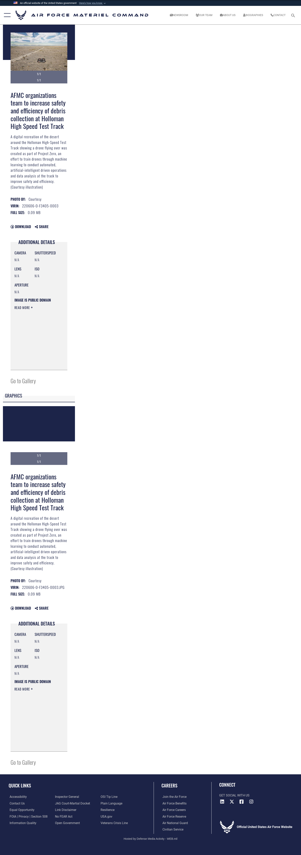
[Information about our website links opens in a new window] (65, 810)
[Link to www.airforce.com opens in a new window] (173, 797)
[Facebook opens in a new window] (241, 802)
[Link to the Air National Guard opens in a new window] (174, 823)
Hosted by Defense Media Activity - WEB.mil (151, 838)
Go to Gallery (23, 380)
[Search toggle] (293, 15)
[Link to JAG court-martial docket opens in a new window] (72, 803)
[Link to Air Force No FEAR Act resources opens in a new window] (63, 816)
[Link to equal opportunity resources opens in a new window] (21, 810)
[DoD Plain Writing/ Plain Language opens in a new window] (112, 803)
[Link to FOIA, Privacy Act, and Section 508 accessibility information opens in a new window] (28, 816)
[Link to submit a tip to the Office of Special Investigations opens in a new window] (109, 797)
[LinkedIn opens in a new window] (222, 802)
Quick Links (20, 785)
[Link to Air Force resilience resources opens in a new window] (108, 810)
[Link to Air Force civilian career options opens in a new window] (171, 829)
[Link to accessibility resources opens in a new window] (17, 797)
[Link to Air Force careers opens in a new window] (173, 810)
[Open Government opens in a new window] (67, 823)
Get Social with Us (234, 795)
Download (21, 226)
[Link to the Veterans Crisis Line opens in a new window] (114, 823)
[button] (92, 3)
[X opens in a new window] (232, 802)
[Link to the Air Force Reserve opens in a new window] (173, 816)
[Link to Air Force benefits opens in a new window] (173, 803)
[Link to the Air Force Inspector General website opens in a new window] (67, 797)
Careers (169, 785)
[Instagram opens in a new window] (251, 802)
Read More (22, 307)
